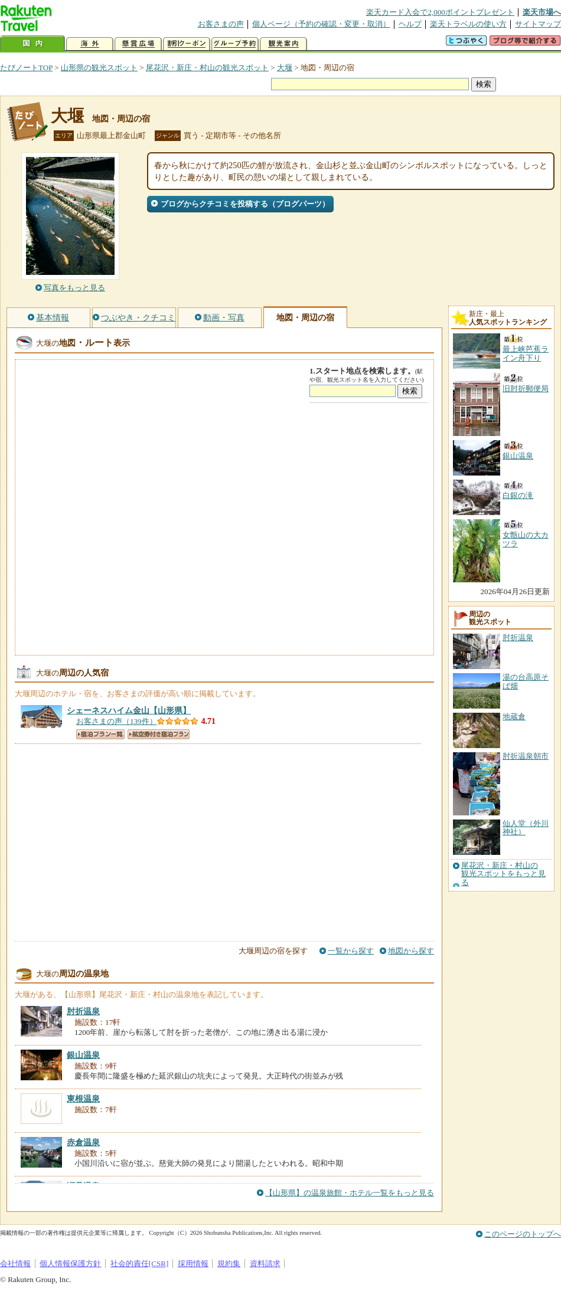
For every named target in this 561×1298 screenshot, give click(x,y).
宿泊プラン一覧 (100, 734)
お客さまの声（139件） (116, 721)
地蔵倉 (514, 716)
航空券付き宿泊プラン (159, 734)
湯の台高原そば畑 (526, 681)
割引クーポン (186, 44)
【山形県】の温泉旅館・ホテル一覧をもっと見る (349, 1192)
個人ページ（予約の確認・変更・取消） (321, 23)
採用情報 (193, 1263)
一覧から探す (351, 950)
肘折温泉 (518, 637)
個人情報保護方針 (70, 1263)
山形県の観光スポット (99, 67)
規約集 (228, 1263)
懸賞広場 (138, 44)
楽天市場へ (542, 12)
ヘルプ (410, 23)
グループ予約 (235, 44)
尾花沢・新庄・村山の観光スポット (207, 67)
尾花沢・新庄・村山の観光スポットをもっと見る (503, 874)
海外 (89, 44)
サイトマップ (538, 23)
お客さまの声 (221, 23)
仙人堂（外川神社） (526, 827)
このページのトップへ (522, 1234)
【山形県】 (129, 710)
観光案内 (283, 44)
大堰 (284, 67)
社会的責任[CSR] (139, 1263)
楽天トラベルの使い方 (468, 23)
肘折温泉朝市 (526, 756)
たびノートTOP (26, 67)
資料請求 (265, 1263)
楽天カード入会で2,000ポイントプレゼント (440, 12)
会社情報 (15, 1263)
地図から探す (411, 950)
